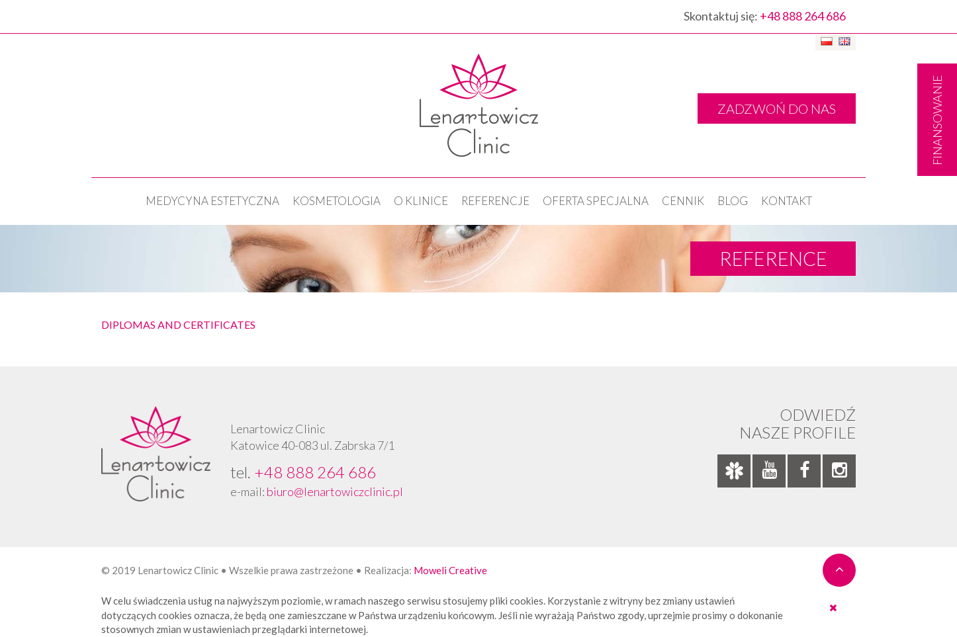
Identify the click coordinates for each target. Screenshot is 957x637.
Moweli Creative (450, 570)
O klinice (421, 201)
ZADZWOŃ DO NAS (776, 108)
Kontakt (786, 201)
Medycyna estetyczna (212, 201)
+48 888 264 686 (803, 16)
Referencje (495, 201)
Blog (732, 201)
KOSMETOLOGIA (337, 201)
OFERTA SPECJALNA (596, 201)
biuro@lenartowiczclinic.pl (335, 491)
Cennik (683, 201)
